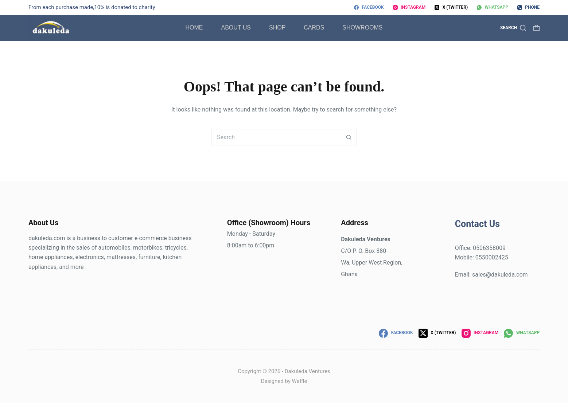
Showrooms (362, 27)
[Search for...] (276, 137)
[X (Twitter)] (451, 7)
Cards (314, 27)
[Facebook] (369, 7)
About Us (236, 27)
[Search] (513, 28)
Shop (277, 27)
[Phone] (528, 7)
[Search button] (349, 137)
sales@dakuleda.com (500, 274)
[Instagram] (409, 7)
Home (194, 27)
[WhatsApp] (492, 7)
